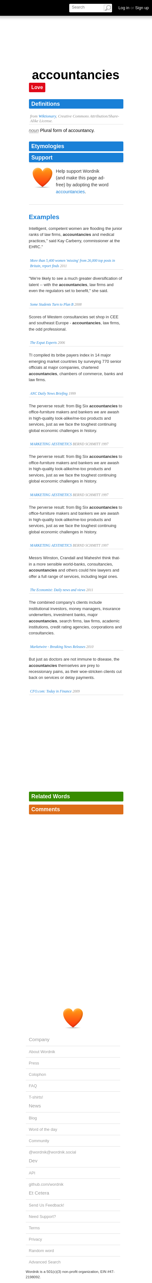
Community (39, 1140)
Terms (34, 1228)
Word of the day (43, 1129)
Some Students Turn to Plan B (52, 304)
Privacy (35, 1239)
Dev (33, 1160)
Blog (33, 1118)
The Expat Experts (43, 343)
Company (39, 1039)
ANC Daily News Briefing (49, 393)
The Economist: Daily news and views (58, 590)
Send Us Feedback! (46, 1205)
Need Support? (42, 1216)
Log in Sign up (133, 7)
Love (37, 87)
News (35, 1105)
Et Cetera (39, 1193)
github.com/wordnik (46, 1184)
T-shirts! (36, 1097)
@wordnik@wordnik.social (52, 1152)
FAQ (33, 1085)
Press (34, 1063)
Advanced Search (45, 1262)
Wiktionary (47, 116)
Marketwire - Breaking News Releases (58, 647)
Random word (41, 1250)
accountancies (70, 191)
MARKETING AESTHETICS (51, 444)
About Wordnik (42, 1051)
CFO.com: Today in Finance (51, 691)
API (32, 1173)
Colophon (37, 1074)
